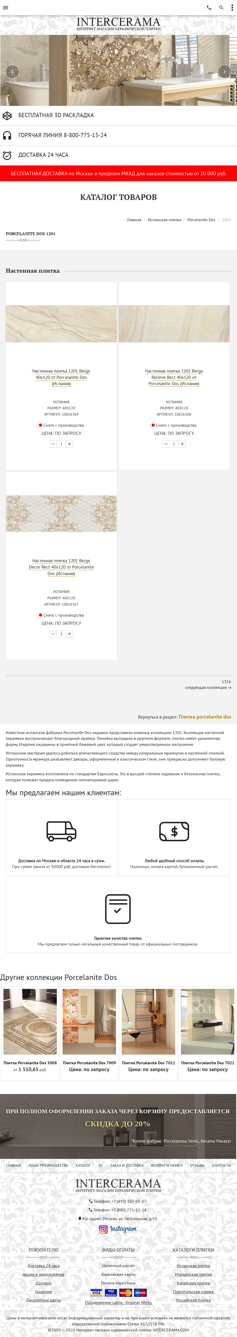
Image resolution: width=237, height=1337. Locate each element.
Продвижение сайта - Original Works (118, 1302)
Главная (134, 219)
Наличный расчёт (118, 1265)
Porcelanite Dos (201, 219)
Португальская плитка (193, 1291)
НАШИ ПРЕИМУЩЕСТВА (48, 1165)
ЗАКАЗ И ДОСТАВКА (126, 1165)
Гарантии (43, 1291)
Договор (44, 1283)
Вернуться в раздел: (184, 717)
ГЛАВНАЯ (13, 1165)
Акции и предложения (43, 1274)
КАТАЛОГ (83, 1165)
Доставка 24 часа (44, 1265)
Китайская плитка (193, 1283)
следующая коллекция (206, 687)
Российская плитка (193, 1300)
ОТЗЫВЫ (197, 1165)
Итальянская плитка (193, 1274)
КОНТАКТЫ (221, 1165)
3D (100, 1165)
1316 (226, 681)
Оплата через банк (118, 1283)
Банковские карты (118, 1274)
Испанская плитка (164, 219)
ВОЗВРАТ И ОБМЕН (166, 1165)
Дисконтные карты (43, 1300)
